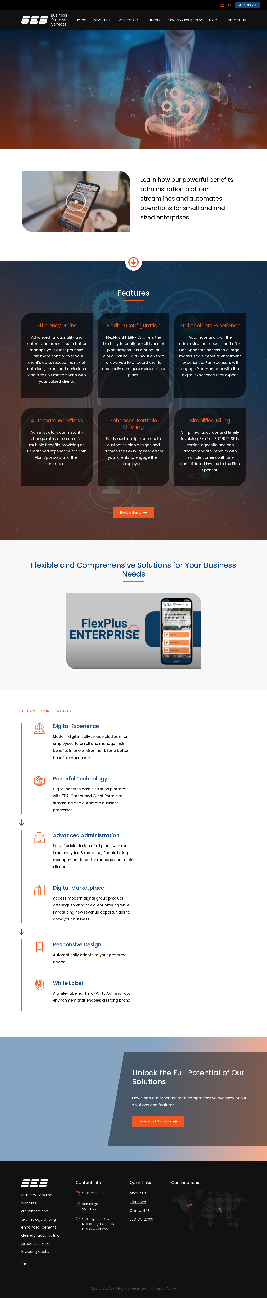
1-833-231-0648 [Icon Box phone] (93, 1193)
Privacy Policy (163, 1288)
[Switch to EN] (222, 5)
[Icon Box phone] (97, 1196)
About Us (102, 20)
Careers (152, 20)
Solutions (126, 20)
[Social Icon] (25, 1263)
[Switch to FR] (230, 5)
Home (80, 20)
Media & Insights (183, 20)
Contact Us (235, 20)
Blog (213, 20)
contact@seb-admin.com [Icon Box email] (93, 1206)
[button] (75, 201)
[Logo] (30, 20)
